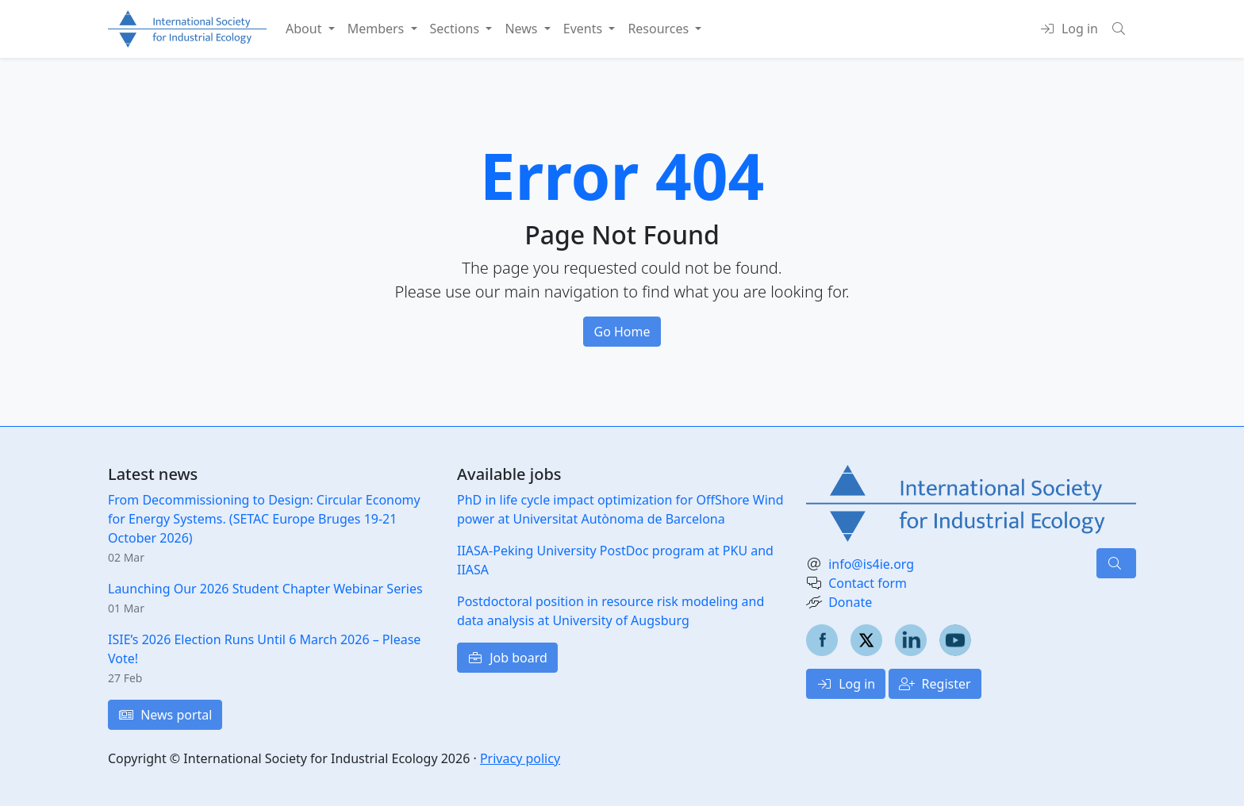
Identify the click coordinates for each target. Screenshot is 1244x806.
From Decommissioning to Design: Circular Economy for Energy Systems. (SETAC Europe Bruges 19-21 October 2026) (264, 519)
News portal (165, 714)
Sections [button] (456, 28)
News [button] (522, 28)
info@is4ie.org (871, 564)
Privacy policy (520, 758)
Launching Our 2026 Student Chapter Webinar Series (265, 588)
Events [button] (584, 28)
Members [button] (377, 28)
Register (934, 684)
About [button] (305, 28)
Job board (507, 657)
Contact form (867, 583)
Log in (845, 684)
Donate (850, 602)
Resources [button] (660, 28)
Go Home (621, 331)
